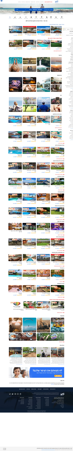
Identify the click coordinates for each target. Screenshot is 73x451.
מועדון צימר (62, 406)
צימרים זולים (30, 399)
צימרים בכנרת (47, 403)
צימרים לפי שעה (30, 404)
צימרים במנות (39, 407)
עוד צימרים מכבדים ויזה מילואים (59, 127)
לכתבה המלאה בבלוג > (19, 364)
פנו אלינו (52, 384)
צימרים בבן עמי (39, 403)
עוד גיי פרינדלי (61, 281)
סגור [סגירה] (5, 449)
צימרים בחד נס (39, 399)
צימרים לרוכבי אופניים (29, 406)
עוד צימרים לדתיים (60, 143)
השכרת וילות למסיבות (21, 400)
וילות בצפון (22, 399)
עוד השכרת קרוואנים (60, 189)
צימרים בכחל (39, 401)
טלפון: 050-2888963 (61, 399)
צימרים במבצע (30, 398)
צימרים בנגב (47, 401)
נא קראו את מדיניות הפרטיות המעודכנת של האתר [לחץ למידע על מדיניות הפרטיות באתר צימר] (48, 449)
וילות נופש (22, 398)
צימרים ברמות (39, 406)
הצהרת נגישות (33, 389)
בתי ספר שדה (30, 407)
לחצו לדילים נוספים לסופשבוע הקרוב (58, 50)
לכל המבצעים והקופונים (60, 312)
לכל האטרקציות (61, 341)
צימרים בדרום (47, 400)
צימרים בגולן (47, 404)
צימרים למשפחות (33, 1)
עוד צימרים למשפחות (60, 297)
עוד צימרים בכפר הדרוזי (60, 250)
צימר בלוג (28, 389)
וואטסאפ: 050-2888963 (60, 400)
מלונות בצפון (22, 403)
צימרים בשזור (39, 400)
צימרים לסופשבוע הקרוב (48, 1)
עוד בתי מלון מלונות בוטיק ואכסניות (58, 266)
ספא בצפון (22, 401)
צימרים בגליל (47, 405)
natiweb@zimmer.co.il (60, 403)
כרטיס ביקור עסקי (22, 389)
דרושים (63, 407)
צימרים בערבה (47, 402)
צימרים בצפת (39, 404)
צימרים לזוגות (38, 1)
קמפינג (31, 405)
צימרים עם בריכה (30, 408)
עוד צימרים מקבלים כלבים (60, 158)
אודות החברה (62, 405)
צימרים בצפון (42, 1)
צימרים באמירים (38, 398)
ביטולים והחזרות (45, 389)
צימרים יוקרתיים (30, 400)
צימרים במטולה (39, 402)
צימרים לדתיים (30, 401)
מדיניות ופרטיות (52, 389)
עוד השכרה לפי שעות (60, 234)
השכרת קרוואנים (27, 1)
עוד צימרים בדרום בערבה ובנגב (59, 174)
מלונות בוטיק (22, 402)
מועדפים (19, 1)
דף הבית (62, 404)
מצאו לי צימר (23, 1)
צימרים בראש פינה (38, 405)
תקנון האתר (40, 389)
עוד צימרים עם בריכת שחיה (59, 219)
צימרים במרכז (47, 399)
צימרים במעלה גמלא (38, 408)
